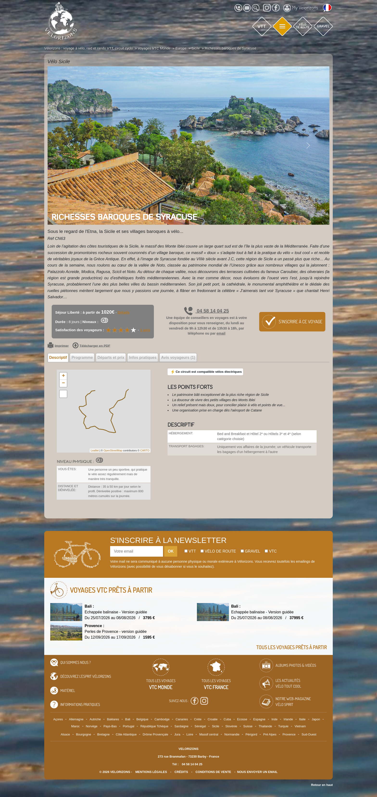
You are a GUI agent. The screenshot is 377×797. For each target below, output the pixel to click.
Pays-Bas (110, 726)
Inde (274, 719)
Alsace (65, 734)
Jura (177, 734)
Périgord (251, 734)
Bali (127, 719)
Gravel (250, 551)
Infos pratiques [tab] (143, 357)
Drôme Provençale (155, 734)
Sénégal (200, 726)
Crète (197, 719)
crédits (181, 772)
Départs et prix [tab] (110, 357)
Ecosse (242, 719)
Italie (302, 719)
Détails (124, 312)
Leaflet (95, 450)
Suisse (247, 726)
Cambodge (162, 719)
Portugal (128, 726)
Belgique (142, 719)
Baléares (113, 719)
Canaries (182, 719)
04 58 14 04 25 (206, 310)
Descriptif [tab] (58, 357)
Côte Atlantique (126, 734)
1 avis (145, 330)
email (221, 333)
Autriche (95, 719)
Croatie (213, 719)
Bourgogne (83, 734)
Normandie (231, 734)
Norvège (91, 726)
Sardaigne (181, 726)
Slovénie (231, 726)
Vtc (270, 551)
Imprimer (58, 345)
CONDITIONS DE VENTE (213, 772)
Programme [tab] (82, 357)
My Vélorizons (300, 8)
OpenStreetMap (113, 450)
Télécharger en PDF (91, 345)
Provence (289, 734)
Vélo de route (218, 551)
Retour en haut (322, 785)
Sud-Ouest (309, 734)
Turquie (283, 726)
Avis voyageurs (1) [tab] (178, 357)
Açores (58, 719)
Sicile (215, 726)
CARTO (144, 450)
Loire (189, 734)
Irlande (288, 719)
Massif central (208, 734)
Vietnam (300, 726)
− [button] (63, 383)
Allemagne (76, 719)
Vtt (190, 551)
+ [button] (63, 376)
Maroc (75, 726)
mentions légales (151, 772)
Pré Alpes (269, 734)
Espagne (259, 719)
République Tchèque (154, 726)
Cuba (227, 719)
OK (171, 551)
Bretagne (103, 734)
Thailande (265, 726)
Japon (316, 719)
